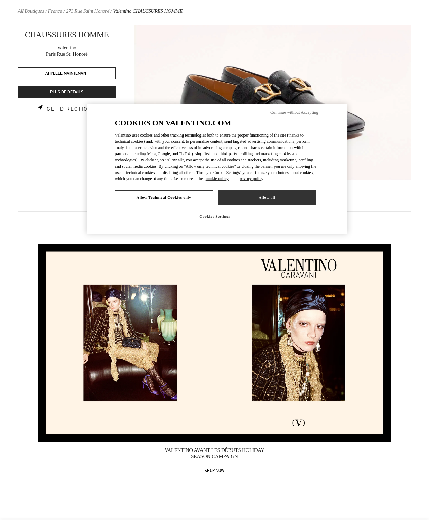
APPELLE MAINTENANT (66, 73)
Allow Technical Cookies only (164, 197)
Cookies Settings (214, 216)
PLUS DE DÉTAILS (66, 92)
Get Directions (71, 108)
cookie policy (217, 178)
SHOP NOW (219, 471)
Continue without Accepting (294, 112)
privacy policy (250, 178)
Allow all (267, 197)
